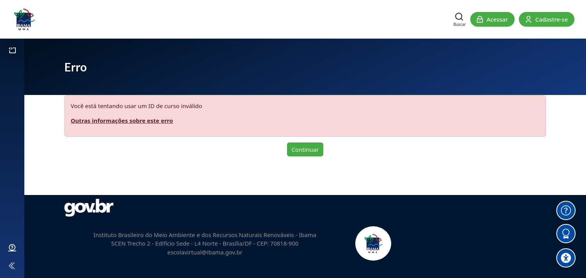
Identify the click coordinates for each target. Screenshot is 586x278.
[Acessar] (492, 19)
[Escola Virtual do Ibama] (24, 19)
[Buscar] (459, 19)
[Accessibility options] (566, 258)
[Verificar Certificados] (566, 233)
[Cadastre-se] (546, 19)
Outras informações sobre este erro (122, 120)
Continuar (305, 149)
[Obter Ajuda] (566, 210)
